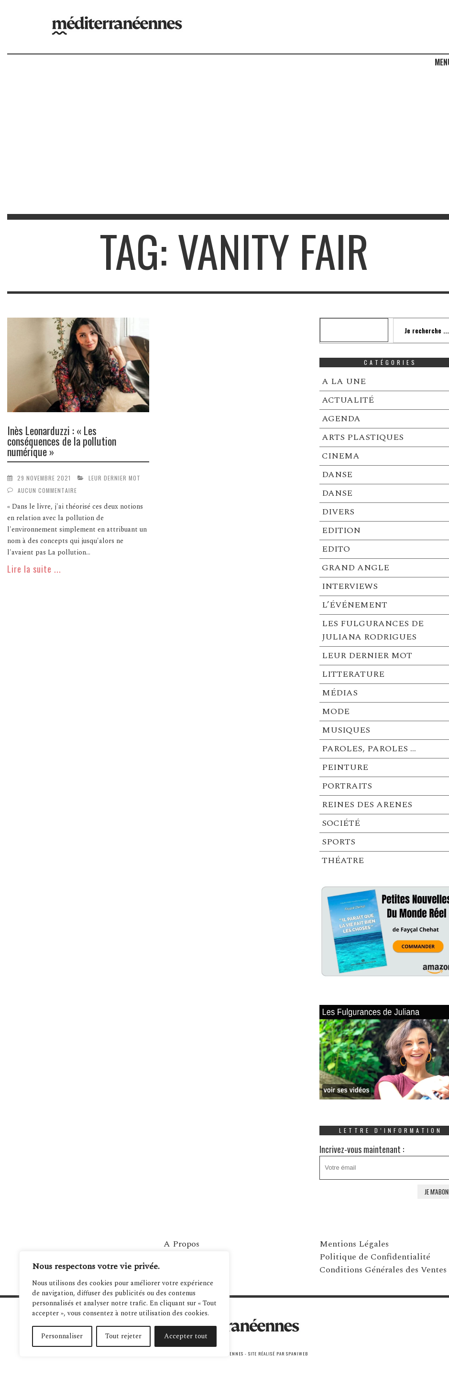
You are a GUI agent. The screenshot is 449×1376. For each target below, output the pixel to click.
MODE (336, 711)
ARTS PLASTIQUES (363, 437)
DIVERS (338, 511)
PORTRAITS (347, 785)
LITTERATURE (353, 674)
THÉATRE (343, 860)
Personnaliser (62, 1336)
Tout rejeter (123, 1336)
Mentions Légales (354, 1243)
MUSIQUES (346, 730)
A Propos (181, 1243)
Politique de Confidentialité (374, 1256)
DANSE (337, 474)
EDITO (336, 549)
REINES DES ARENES (367, 804)
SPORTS (338, 841)
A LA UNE (344, 381)
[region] (124, 1304)
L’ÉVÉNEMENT (354, 604)
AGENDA (341, 418)
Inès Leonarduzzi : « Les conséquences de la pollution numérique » (61, 441)
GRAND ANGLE (355, 567)
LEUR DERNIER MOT (114, 478)
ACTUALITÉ (348, 400)
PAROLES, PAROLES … (369, 748)
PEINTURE (345, 767)
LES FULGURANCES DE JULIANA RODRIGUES (373, 630)
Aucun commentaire (47, 490)
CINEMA (341, 455)
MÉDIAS (340, 692)
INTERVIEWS (350, 586)
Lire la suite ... (34, 569)
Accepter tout (186, 1336)
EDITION (341, 530)
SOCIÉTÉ (341, 823)
